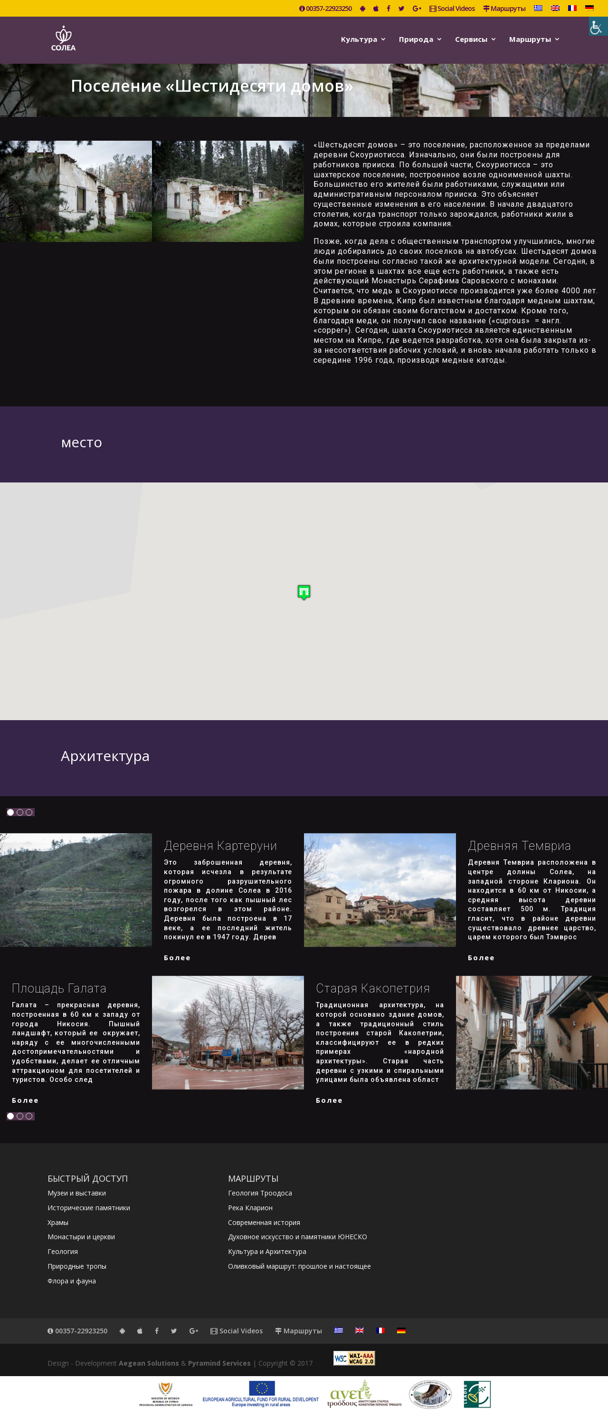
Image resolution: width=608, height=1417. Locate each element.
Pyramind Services (219, 1363)
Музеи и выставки (77, 1192)
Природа (416, 40)
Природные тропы (77, 1266)
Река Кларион (250, 1207)
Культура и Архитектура (267, 1251)
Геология (63, 1251)
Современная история (264, 1222)
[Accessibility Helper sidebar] (598, 26)
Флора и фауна (72, 1280)
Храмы (58, 1222)
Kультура (359, 40)
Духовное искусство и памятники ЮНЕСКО (297, 1236)
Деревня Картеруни (220, 846)
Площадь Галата (59, 988)
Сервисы (471, 40)
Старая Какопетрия (373, 988)
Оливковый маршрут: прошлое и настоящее (299, 1266)
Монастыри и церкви (81, 1236)
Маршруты (504, 9)
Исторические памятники (89, 1207)
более (177, 957)
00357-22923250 (325, 9)
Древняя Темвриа (519, 846)
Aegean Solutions (149, 1363)
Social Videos (452, 9)
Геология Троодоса (260, 1192)
